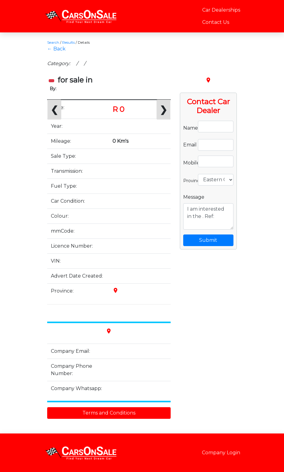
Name (188, 127)
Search (53, 42)
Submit (208, 240)
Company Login (221, 452)
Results (68, 42)
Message (193, 197)
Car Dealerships (221, 10)
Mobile (188, 162)
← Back (56, 49)
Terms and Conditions (108, 413)
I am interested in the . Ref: (208, 216)
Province (188, 180)
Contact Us (215, 22)
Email (188, 145)
